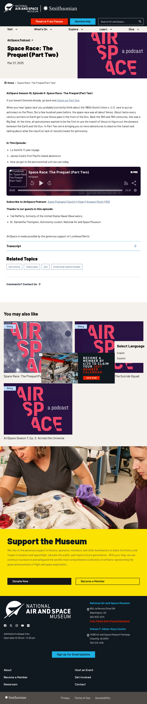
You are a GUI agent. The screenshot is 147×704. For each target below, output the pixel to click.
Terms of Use (82, 698)
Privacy (65, 698)
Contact (80, 684)
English (121, 352)
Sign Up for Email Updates (73, 654)
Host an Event (84, 670)
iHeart (81, 201)
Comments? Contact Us (24, 284)
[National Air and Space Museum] (21, 8)
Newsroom (10, 684)
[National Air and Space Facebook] (5, 625)
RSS (107, 201)
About (8, 670)
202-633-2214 (97, 616)
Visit (10, 29)
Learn (103, 29)
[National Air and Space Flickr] (28, 625)
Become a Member (93, 581)
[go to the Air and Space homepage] (37, 610)
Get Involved (83, 677)
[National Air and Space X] (11, 625)
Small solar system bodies (66, 266)
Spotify (71, 201)
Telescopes (32, 266)
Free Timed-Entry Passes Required (109, 621)
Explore (73, 29)
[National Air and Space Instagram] (17, 625)
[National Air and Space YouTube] (22, 625)
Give (131, 29)
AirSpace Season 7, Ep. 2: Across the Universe (34, 438)
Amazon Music (95, 201)
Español (121, 358)
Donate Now (20, 581)
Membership (83, 21)
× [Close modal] (40, 354)
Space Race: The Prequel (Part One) (27, 376)
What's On (40, 29)
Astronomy (14, 266)
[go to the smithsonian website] (60, 8)
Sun (46, 266)
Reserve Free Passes (49, 21)
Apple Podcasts (57, 201)
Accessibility (102, 698)
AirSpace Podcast (18, 40)
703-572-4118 (96, 642)
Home (11, 82)
